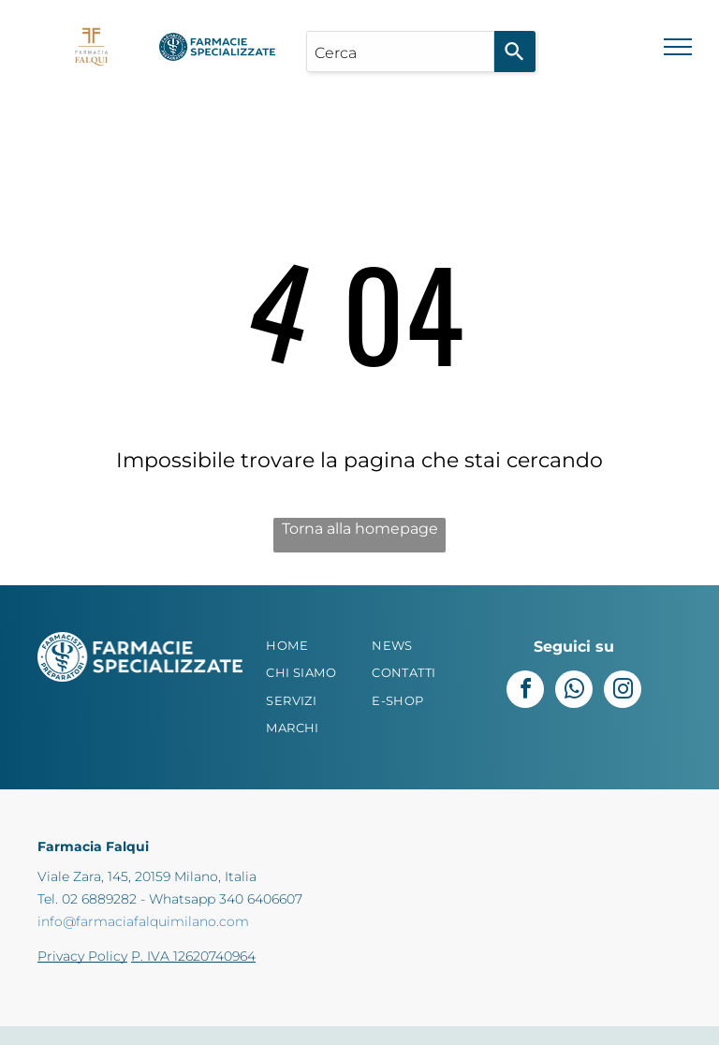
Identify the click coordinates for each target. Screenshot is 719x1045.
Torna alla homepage (360, 528)
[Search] (515, 51)
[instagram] (622, 691)
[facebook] (525, 691)
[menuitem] (315, 646)
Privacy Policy (82, 956)
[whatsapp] (574, 691)
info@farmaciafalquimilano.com (143, 921)
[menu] (677, 46)
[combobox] (400, 51)
